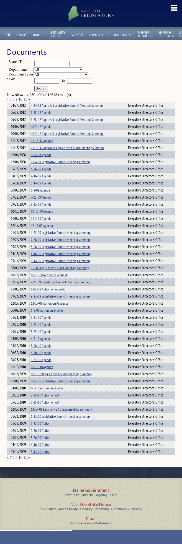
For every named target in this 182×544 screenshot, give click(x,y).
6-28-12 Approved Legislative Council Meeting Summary (67, 127)
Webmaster (104, 531)
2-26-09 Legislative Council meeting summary (60, 247)
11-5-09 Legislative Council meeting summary (60, 389)
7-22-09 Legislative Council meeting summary (60, 290)
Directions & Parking (126, 517)
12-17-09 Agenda (42, 233)
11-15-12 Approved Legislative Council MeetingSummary (67, 155)
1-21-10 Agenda (41, 325)
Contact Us (147, 44)
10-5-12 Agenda (41, 134)
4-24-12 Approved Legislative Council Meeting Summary (67, 113)
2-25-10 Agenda (41, 332)
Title (10, 104)
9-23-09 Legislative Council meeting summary (60, 304)
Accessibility (68, 517)
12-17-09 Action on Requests (49, 311)
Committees (99, 35)
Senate (22, 35)
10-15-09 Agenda (42, 219)
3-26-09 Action (40, 445)
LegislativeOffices (57, 34)
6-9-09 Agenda (40, 198)
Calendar (77, 34)
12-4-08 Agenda (41, 163)
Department (38, 104)
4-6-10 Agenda (40, 346)
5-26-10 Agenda (41, 353)
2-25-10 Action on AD (45, 403)
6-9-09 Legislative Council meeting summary (60, 276)
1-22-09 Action (40, 431)
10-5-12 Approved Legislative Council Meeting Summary (67, 141)
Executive (72, 503)
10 (20, 99)
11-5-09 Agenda (41, 226)
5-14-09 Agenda (41, 191)
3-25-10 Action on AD (45, 410)
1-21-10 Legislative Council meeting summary (60, 424)
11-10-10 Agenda (42, 375)
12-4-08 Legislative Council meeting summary (60, 170)
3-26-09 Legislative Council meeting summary (60, 254)
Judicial (88, 503)
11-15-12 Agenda (42, 148)
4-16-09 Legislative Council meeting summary (60, 261)
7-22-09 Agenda (41, 205)
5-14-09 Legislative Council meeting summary (60, 269)
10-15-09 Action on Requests (50, 283)
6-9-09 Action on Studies (47, 318)
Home (6, 34)
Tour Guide (48, 517)
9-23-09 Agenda (41, 212)
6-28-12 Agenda (41, 120)
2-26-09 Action (40, 438)
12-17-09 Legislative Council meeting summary (61, 417)
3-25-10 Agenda (41, 339)
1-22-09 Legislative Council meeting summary (60, 240)
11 (25, 99)
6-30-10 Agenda (41, 360)
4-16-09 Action (40, 452)
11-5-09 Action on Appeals (48, 297)
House (38, 35)
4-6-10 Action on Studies (47, 396)
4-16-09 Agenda (41, 184)
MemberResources (145, 34)
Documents (123, 35)
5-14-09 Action (40, 459)
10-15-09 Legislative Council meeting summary (61, 382)
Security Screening (94, 517)
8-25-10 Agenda (41, 367)
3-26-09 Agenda (41, 177)
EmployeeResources (166, 34)
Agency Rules (106, 503)
